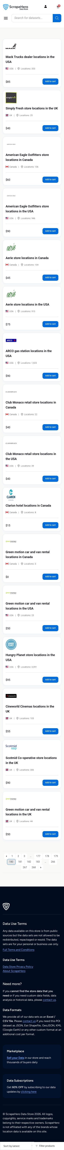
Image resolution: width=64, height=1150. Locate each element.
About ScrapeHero (14, 971)
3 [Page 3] (24, 856)
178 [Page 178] (47, 856)
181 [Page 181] (20, 861)
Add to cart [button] (50, 81)
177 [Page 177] (38, 856)
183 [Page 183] (38, 861)
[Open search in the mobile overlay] (36, 18)
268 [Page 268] (34, 867)
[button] (6, 18)
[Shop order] (17, 1146)
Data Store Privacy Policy (18, 966)
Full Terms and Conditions (18, 949)
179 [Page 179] (56, 856)
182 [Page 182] (29, 861)
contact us (49, 999)
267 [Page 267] (25, 867)
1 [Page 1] (12, 856)
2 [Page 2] (18, 856)
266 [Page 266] (53, 861)
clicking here (29, 1091)
